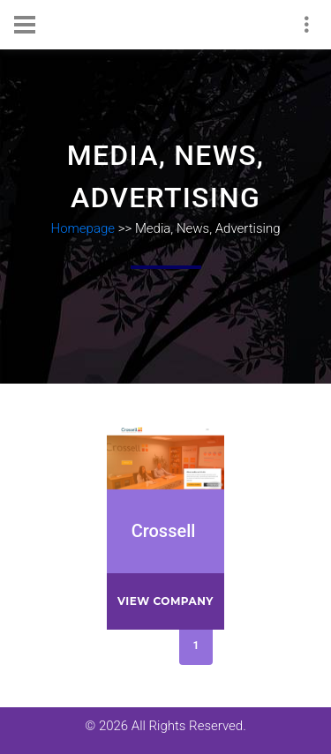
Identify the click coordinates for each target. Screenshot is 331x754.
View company (165, 601)
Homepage (83, 228)
